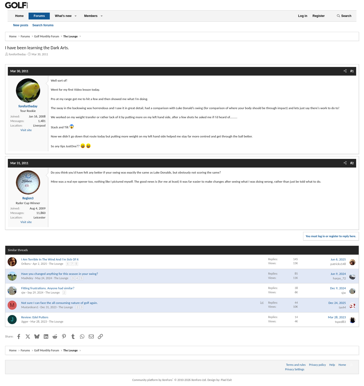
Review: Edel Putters (34, 317)
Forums (39, 16)
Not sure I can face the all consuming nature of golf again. (59, 303)
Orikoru (26, 264)
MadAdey (27, 278)
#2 (352, 163)
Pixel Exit (226, 380)
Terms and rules (296, 365)
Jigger (24, 321)
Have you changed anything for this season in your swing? (59, 274)
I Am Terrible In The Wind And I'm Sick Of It (50, 259)
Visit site (26, 130)
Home (19, 16)
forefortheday (17, 54)
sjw (23, 292)
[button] (75, 16)
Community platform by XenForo (169, 380)
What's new (63, 16)
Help (332, 365)
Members (91, 16)
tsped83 (340, 322)
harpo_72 (339, 278)
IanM (342, 307)
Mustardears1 (29, 307)
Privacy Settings (294, 369)
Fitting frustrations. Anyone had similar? (47, 288)
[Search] (344, 16)
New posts (20, 25)
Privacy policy (317, 365)
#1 (352, 71)
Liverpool (39, 125)
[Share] (345, 71)
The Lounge (56, 264)
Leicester (40, 217)
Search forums (43, 25)
